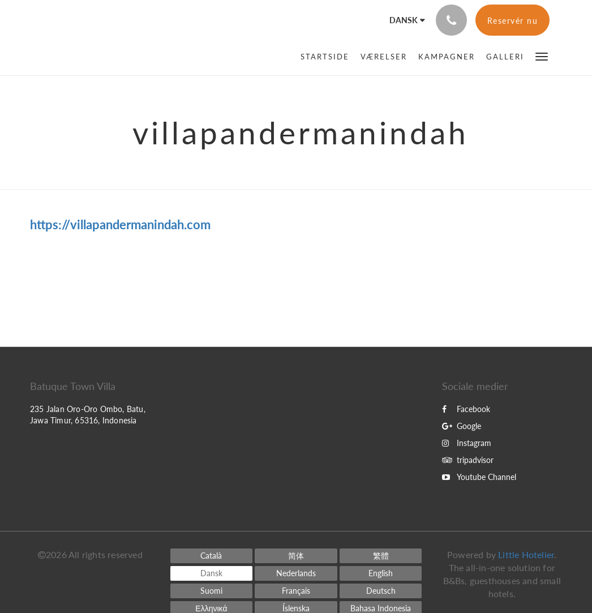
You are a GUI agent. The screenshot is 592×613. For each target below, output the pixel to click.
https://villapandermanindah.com (120, 224)
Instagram (466, 443)
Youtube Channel (479, 477)
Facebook (466, 409)
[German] (381, 591)
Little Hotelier (526, 554)
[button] (542, 55)
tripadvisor (468, 460)
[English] (381, 573)
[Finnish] (211, 591)
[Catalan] (211, 555)
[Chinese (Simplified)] (296, 555)
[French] (296, 591)
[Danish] (211, 573)
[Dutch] (296, 573)
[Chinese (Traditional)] (381, 555)
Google (461, 426)
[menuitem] (328, 56)
